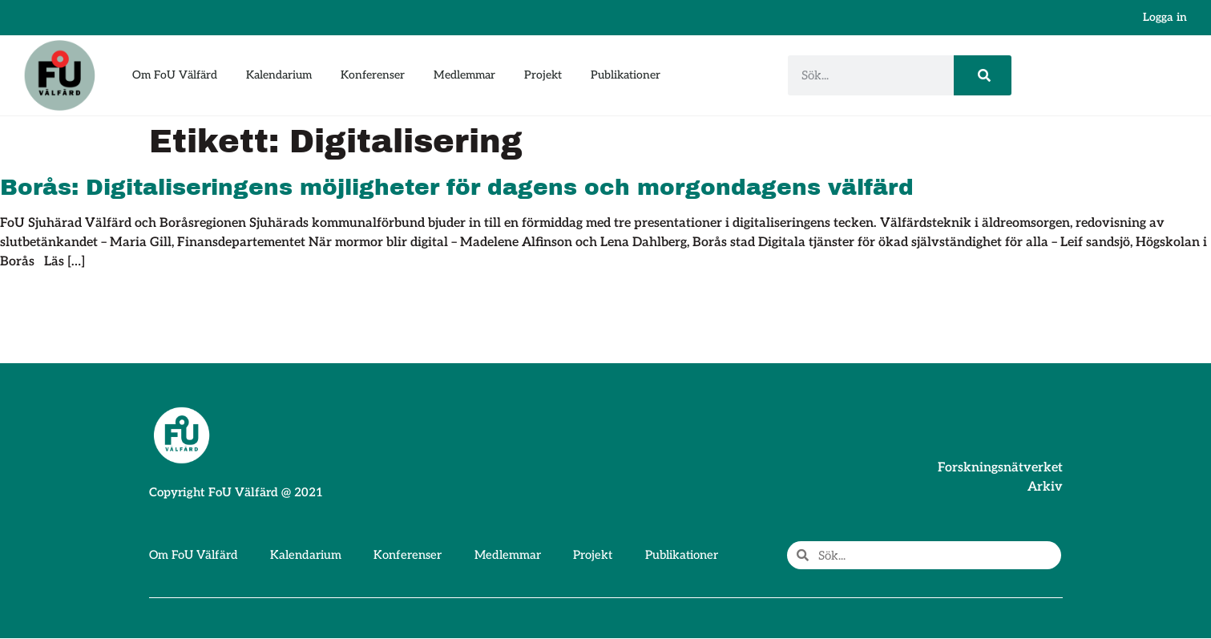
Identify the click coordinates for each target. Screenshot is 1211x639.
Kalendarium (279, 75)
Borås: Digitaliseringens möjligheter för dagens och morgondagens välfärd (457, 187)
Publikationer (625, 75)
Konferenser (373, 75)
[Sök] (982, 75)
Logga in (1165, 17)
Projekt (543, 75)
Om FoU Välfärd (174, 75)
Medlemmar (464, 75)
